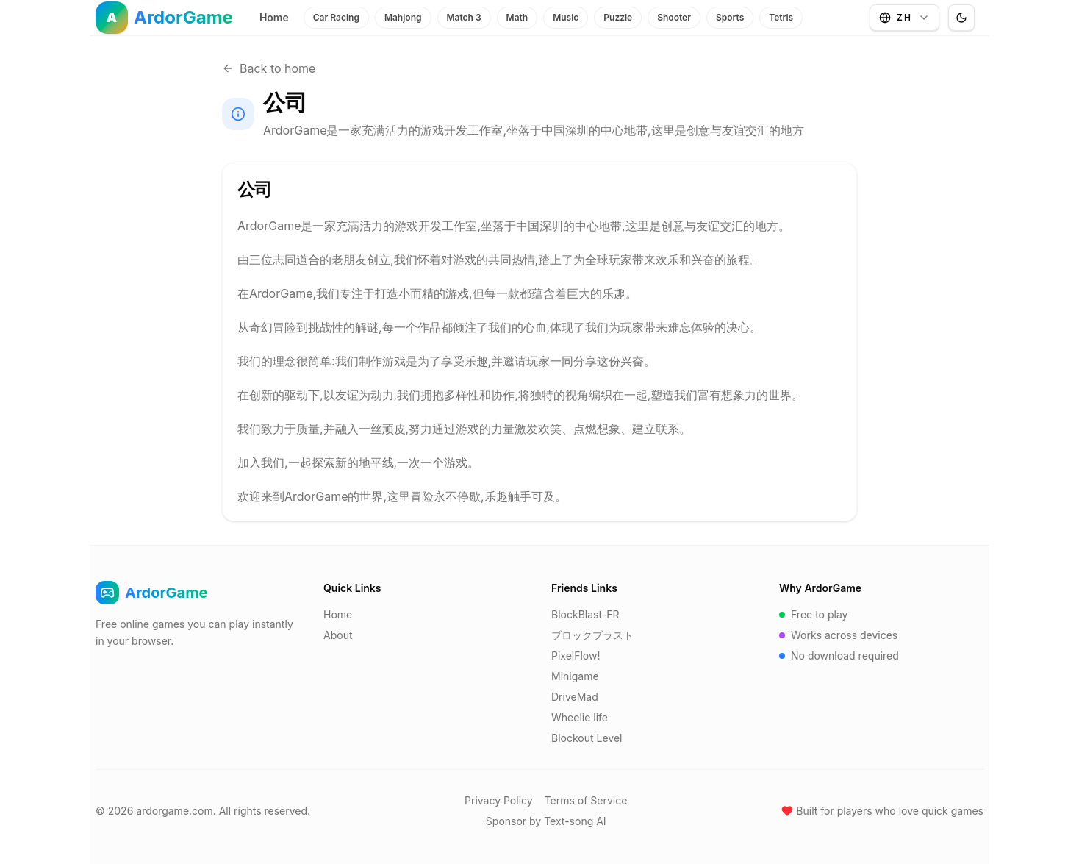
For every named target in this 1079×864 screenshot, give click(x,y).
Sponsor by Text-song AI (546, 821)
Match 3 (464, 17)
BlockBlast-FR (585, 614)
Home (274, 17)
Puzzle (617, 17)
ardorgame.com (174, 810)
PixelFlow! (576, 655)
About (337, 635)
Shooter (674, 17)
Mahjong (403, 17)
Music (565, 17)
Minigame (575, 676)
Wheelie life (579, 717)
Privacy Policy (499, 800)
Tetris (781, 17)
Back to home (268, 68)
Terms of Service (586, 800)
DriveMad (574, 696)
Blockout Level (586, 738)
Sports (730, 17)
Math (517, 17)
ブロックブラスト (592, 635)
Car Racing (336, 17)
